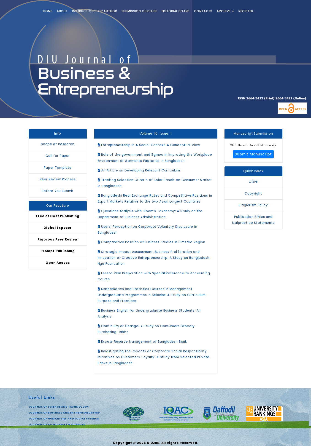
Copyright (253, 193)
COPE (253, 182)
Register (245, 11)
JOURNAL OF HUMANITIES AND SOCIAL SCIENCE (64, 418)
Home (47, 11)
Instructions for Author (94, 11)
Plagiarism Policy (253, 205)
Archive (225, 11)
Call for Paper (58, 156)
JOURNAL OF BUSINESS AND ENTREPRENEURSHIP (64, 412)
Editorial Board (176, 11)
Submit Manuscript (253, 154)
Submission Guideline (139, 11)
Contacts (203, 11)
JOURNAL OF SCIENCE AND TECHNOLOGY (59, 407)
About (62, 11)
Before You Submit (58, 191)
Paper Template (58, 168)
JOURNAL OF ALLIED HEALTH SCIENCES (57, 424)
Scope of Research (57, 144)
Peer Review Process (58, 179)
